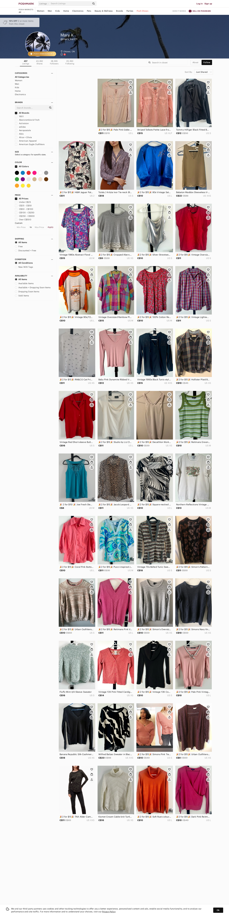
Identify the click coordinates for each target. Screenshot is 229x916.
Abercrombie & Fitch (27, 120)
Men (50, 11)
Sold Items (22, 295)
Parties (129, 11)
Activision (22, 123)
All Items (21, 242)
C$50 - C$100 (24, 209)
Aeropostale (23, 130)
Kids (57, 11)
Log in (199, 3)
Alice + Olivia (23, 137)
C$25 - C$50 (23, 205)
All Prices (21, 198)
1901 (19, 116)
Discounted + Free (25, 250)
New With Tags (24, 267)
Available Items (24, 283)
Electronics (77, 11)
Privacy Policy (108, 911)
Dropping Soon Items (27, 291)
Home (66, 11)
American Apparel (26, 141)
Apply (50, 227)
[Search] (70, 3)
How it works (179, 11)
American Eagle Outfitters (30, 144)
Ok (218, 910)
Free (19, 246)
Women (40, 11)
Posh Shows (142, 11)
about (195, 62)
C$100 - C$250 (24, 212)
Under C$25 (23, 202)
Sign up (208, 3)
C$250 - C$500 (25, 216)
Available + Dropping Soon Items (33, 287)
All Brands (22, 113)
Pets (89, 11)
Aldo (19, 134)
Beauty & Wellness (104, 11)
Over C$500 (23, 219)
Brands (119, 11)
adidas (20, 127)
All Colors (22, 166)
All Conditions (24, 263)
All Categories (22, 77)
